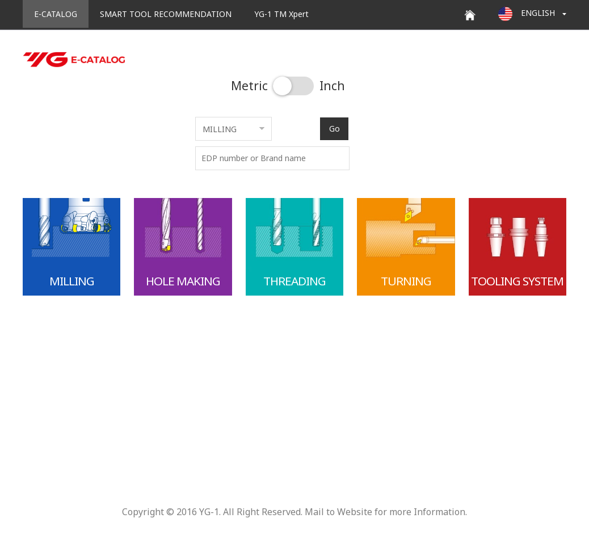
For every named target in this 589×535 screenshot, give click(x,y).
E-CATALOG (55, 14)
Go (334, 128)
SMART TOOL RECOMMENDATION (166, 14)
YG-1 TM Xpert (281, 14)
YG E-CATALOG (74, 59)
